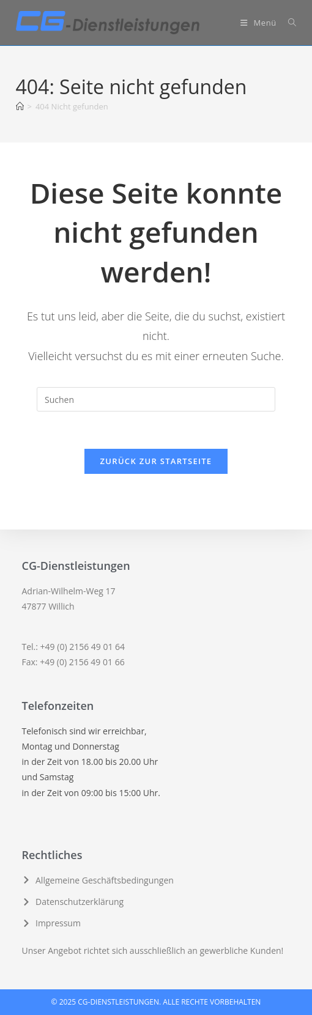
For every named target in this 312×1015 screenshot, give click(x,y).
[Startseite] (20, 106)
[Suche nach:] (288, 22)
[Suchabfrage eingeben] (156, 399)
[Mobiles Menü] (259, 22)
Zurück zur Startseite (156, 461)
